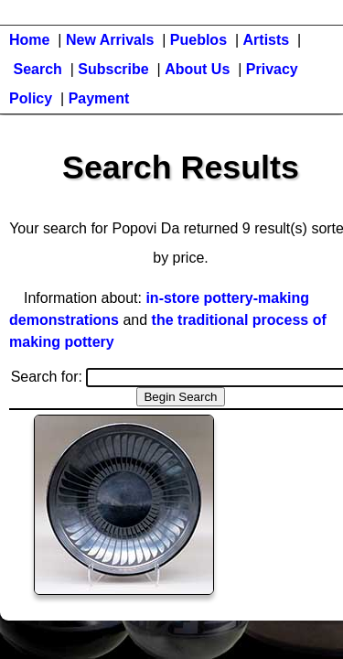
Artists (266, 40)
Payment (99, 98)
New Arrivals (110, 40)
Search (37, 69)
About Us (197, 69)
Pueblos (198, 40)
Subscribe (113, 69)
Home (29, 40)
